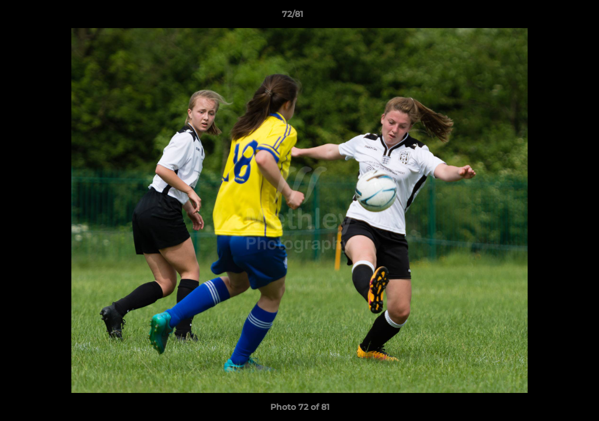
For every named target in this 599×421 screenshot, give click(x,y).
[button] (550, 17)
